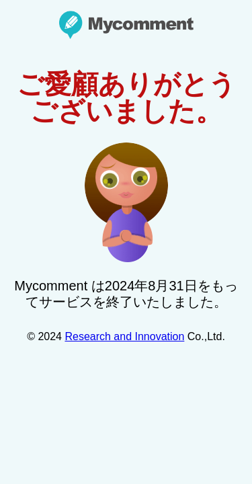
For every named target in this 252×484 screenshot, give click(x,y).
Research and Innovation (124, 336)
